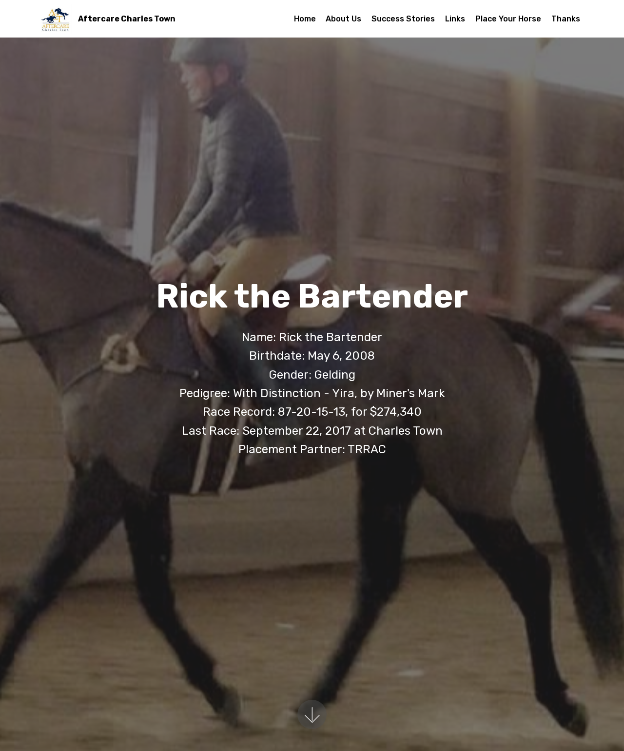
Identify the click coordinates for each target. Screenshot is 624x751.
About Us (343, 18)
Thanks (565, 18)
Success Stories (403, 18)
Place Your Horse (508, 18)
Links (455, 18)
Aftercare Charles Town (127, 18)
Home (305, 18)
